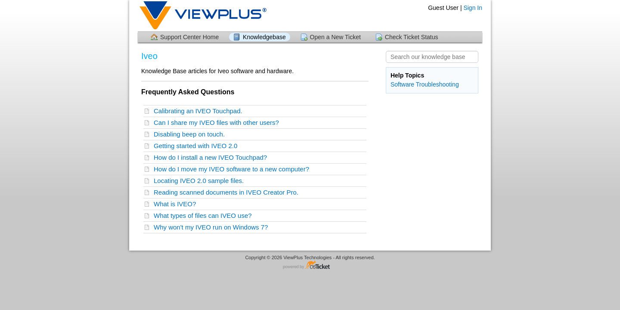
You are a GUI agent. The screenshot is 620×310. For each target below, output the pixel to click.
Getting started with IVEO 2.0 (197, 145)
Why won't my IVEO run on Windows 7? (213, 227)
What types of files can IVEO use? (204, 215)
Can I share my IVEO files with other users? (218, 122)
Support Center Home (189, 37)
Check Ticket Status (411, 37)
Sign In (472, 7)
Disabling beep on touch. (191, 134)
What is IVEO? (177, 204)
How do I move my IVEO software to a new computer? (233, 169)
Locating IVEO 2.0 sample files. (201, 180)
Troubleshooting (437, 84)
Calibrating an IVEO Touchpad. (200, 111)
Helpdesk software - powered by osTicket (310, 265)
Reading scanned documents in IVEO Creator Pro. (228, 192)
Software (402, 84)
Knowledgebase (264, 37)
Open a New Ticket (335, 37)
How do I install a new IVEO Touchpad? (212, 157)
